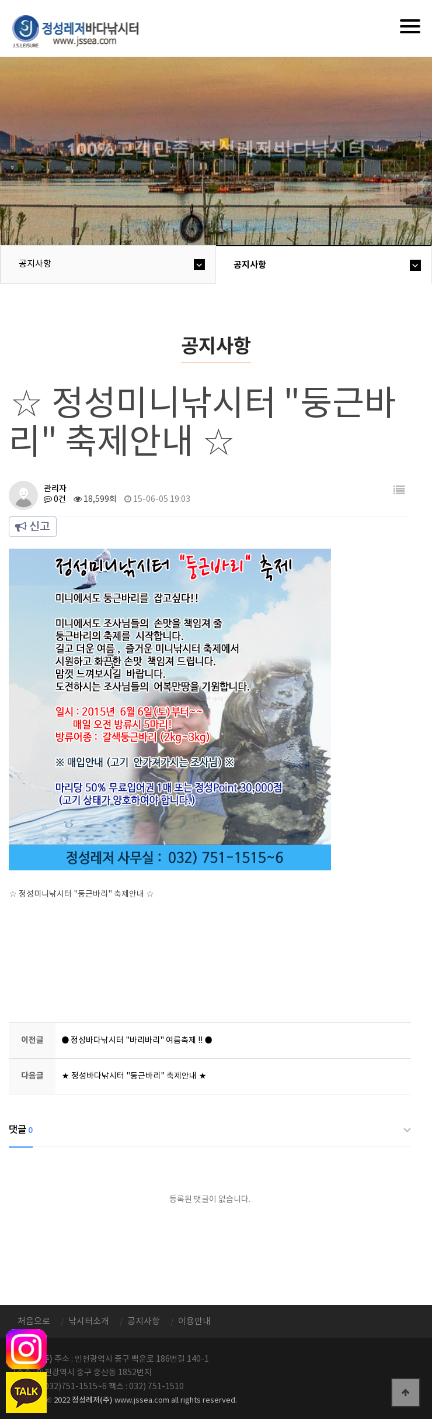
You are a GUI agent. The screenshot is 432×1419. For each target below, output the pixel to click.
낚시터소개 (88, 1322)
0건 (55, 499)
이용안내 (194, 1322)
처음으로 (34, 1322)
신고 (32, 527)
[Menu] (410, 26)
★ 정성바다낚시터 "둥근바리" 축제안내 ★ (134, 1076)
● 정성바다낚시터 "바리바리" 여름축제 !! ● (136, 1040)
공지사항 (35, 264)
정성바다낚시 (83, 30)
